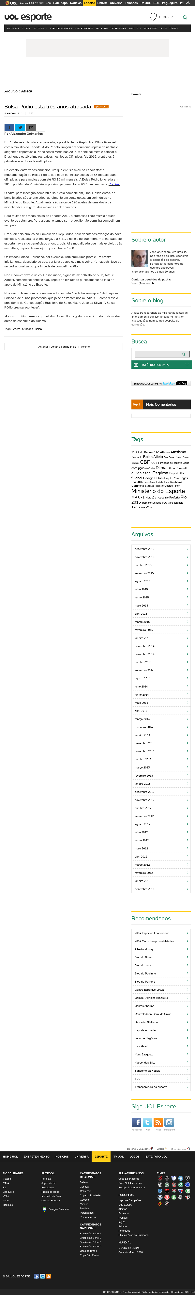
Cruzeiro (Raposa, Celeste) (188, 1184)
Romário (147, 502)
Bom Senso (169, 457)
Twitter (147, 1124)
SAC (48, 3)
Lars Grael (150, 482)
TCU (164, 502)
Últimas (13, 28)
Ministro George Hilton (167, 485)
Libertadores (84, 28)
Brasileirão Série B (90, 1238)
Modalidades (13, 1173)
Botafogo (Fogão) (188, 1178)
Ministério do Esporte (158, 491)
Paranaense (87, 1212)
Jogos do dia (48, 1183)
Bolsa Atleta (153, 456)
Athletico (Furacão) (160, 1178)
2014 (134, 452)
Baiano (84, 1182)
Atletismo (178, 452)
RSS (49, 1276)
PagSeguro (170, 3)
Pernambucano (88, 1217)
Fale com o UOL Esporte (138, 1148)
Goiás (188, 1191)
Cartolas (135, 463)
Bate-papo (60, 3)
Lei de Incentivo (165, 482)
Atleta (16, 329)
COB (154, 463)
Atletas (165, 452)
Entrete (102, 3)
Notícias (76, 3)
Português (124, 1230)
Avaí (174, 1178)
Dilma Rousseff (177, 468)
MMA (131, 28)
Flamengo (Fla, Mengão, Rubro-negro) (167, 1191)
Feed (158, 1124)
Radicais (8, 1205)
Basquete (150, 28)
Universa (116, 3)
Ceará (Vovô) (160, 1184)
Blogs (27, 28)
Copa (186, 463)
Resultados (47, 1187)
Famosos (131, 3)
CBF (145, 462)
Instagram (169, 1124)
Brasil (179, 457)
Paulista (102, 28)
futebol (136, 478)
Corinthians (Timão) (174, 1184)
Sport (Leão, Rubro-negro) (160, 1203)
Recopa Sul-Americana (131, 1187)
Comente (102, 106)
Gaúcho (84, 1199)
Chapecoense (167, 1184)
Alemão (122, 1209)
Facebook (136, 94)
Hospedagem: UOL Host (183, 1292)
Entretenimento (37, 1156)
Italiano (122, 1226)
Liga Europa (125, 1204)
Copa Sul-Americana (130, 1183)
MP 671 (138, 497)
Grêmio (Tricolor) (160, 1197)
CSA (160, 1191)
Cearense (85, 1191)
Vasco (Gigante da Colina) (167, 1203)
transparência (175, 502)
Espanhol (123, 1213)
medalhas (149, 485)
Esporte (89, 3)
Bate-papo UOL (156, 1156)
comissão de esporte (170, 463)
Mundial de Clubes (129, 1248)
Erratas (160, 1148)
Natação (151, 497)
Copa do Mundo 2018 (130, 1252)
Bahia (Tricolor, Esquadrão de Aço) (181, 1178)
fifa (182, 473)
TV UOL (145, 3)
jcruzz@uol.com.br (143, 283)
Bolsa (38, 329)
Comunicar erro (178, 1149)
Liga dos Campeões (129, 1200)
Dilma (161, 467)
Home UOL (10, 1156)
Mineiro (84, 1204)
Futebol (40, 28)
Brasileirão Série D (90, 1246)
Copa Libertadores (128, 1178)
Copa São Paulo (89, 1255)
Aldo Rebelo (145, 452)
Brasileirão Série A (90, 1233)
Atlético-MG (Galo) (167, 1178)
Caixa (185, 457)
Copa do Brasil (88, 1251)
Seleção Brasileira (59, 1209)
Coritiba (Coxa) (181, 1184)
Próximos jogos (50, 1191)
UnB (143, 507)
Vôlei (163, 28)
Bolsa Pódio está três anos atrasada (47, 106)
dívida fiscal (141, 473)
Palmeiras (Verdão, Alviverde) (174, 1197)
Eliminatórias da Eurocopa (133, 1235)
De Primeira (118, 28)
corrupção (137, 468)
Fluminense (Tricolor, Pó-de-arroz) (174, 1191)
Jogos (135, 1156)
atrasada (27, 329)
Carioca (84, 1186)
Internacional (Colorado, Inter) (167, 1197)
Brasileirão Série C (90, 1242)
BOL (156, 3)
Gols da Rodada (50, 1200)
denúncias (150, 468)
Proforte (174, 497)
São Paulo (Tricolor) (188, 1197)
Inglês (121, 1222)
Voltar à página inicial (64, 346)
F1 (139, 28)
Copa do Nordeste (90, 1195)
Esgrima (160, 473)
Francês (123, 1217)
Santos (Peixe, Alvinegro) (181, 1197)
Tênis (173, 28)
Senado (156, 502)
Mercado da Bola (61, 28)
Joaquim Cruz (171, 478)
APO (156, 452)
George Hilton (153, 478)
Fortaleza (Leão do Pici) (181, 1191)
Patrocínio (163, 497)
